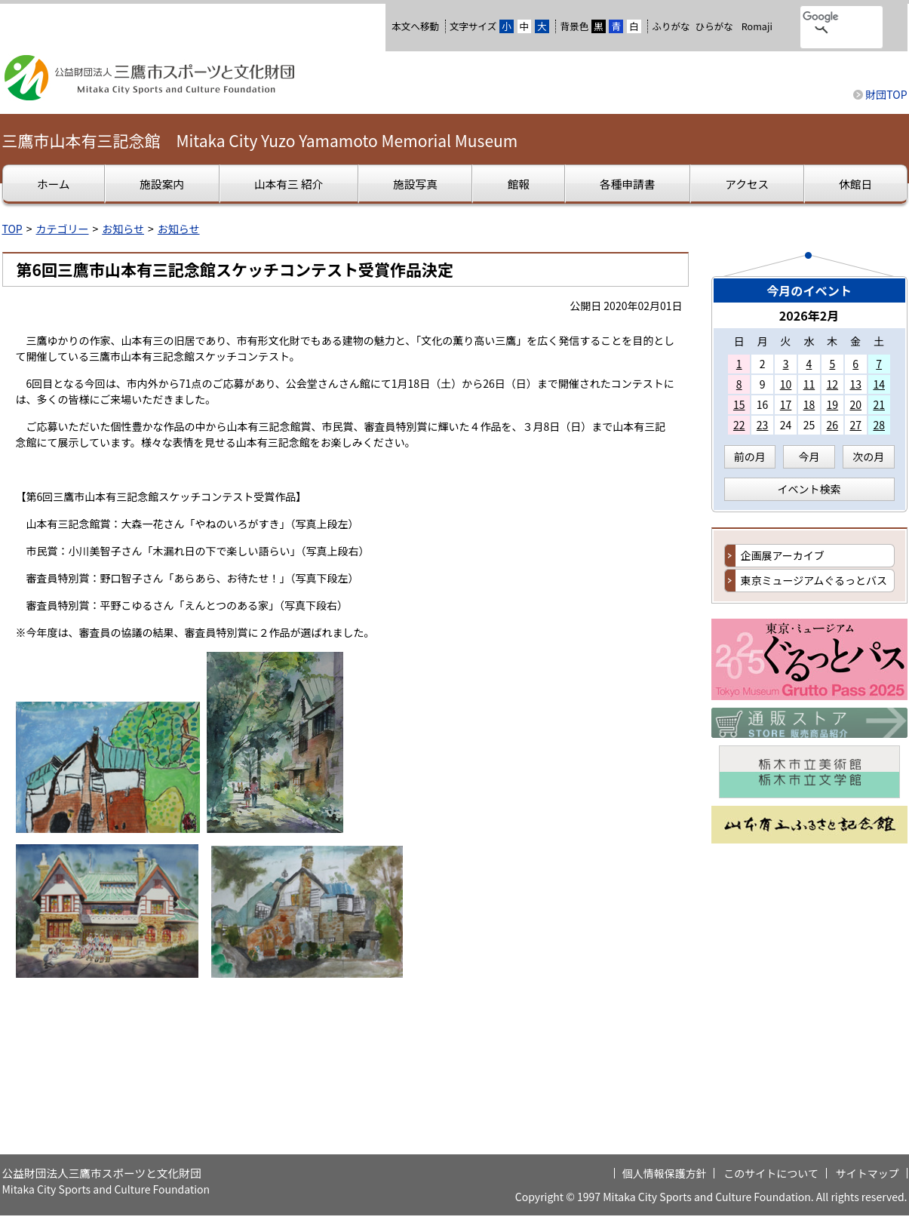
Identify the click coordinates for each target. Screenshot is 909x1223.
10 (786, 384)
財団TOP (886, 94)
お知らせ (123, 228)
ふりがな (670, 26)
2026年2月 (809, 315)
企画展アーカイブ (783, 555)
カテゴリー (62, 228)
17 (786, 404)
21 (879, 404)
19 (833, 404)
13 (855, 384)
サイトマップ (867, 1173)
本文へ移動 (415, 26)
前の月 (750, 456)
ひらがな (714, 26)
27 (855, 424)
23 (763, 424)
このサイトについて (770, 1173)
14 (879, 384)
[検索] (822, 17)
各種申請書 (627, 184)
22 (739, 424)
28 (879, 424)
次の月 (868, 456)
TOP (12, 228)
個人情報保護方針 (664, 1173)
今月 (809, 456)
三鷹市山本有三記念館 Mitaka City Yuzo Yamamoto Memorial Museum (260, 140)
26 (833, 424)
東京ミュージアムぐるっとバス (814, 580)
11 (809, 384)
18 (809, 404)
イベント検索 (809, 488)
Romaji (757, 26)
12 (833, 384)
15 (739, 404)
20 (855, 404)
